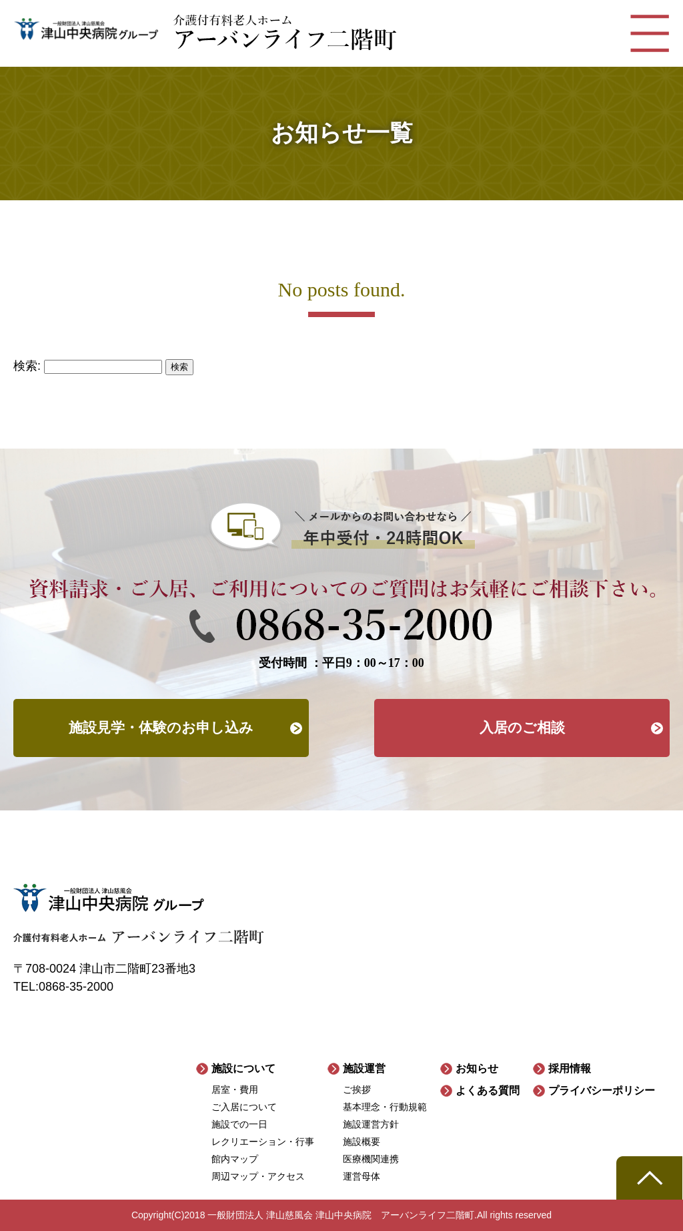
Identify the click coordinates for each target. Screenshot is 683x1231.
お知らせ (477, 1068)
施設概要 (361, 1141)
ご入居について (244, 1106)
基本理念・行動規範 (385, 1106)
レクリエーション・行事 (262, 1141)
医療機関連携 (371, 1159)
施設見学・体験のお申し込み (161, 728)
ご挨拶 (357, 1089)
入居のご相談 (522, 728)
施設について (243, 1068)
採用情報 (569, 1068)
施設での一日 (239, 1124)
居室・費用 (234, 1089)
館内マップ (234, 1159)
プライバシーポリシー (601, 1090)
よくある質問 (488, 1090)
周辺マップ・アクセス (258, 1176)
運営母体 (361, 1176)
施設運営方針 (371, 1124)
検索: (27, 366)
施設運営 (364, 1068)
